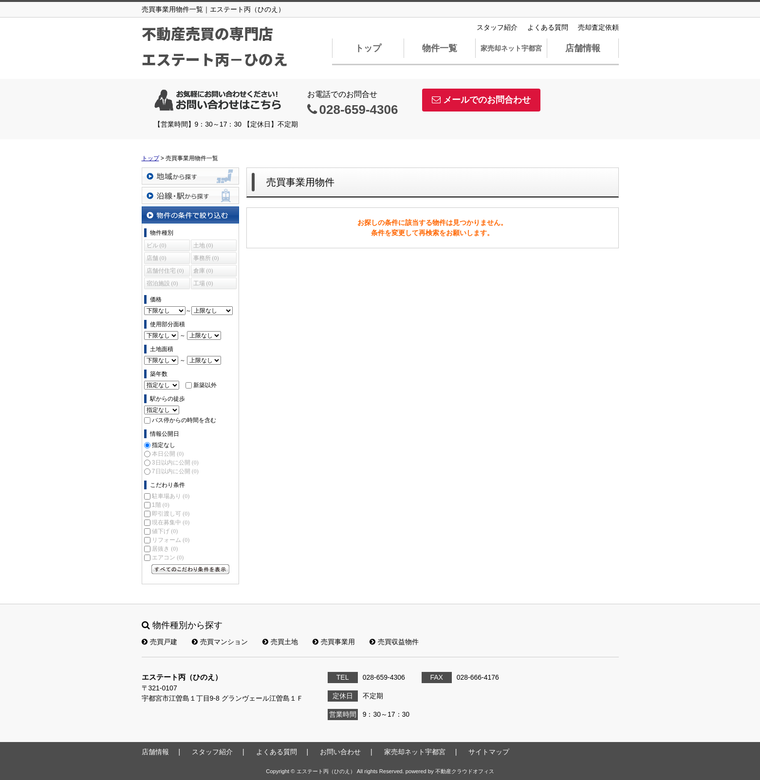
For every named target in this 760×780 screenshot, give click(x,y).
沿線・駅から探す (190, 195)
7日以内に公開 (175, 471)
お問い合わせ (340, 752)
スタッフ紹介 (497, 27)
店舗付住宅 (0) (165, 270)
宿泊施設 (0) (162, 283)
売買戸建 (159, 642)
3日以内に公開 (175, 462)
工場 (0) (203, 283)
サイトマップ (488, 752)
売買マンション (220, 642)
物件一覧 (439, 48)
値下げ (165, 531)
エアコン (168, 557)
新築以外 (205, 385)
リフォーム (170, 540)
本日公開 (168, 453)
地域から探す (190, 176)
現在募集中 (170, 522)
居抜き (165, 548)
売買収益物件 (394, 642)
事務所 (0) (206, 258)
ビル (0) (157, 245)
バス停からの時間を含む (184, 420)
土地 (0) (203, 245)
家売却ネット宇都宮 (511, 48)
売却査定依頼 (598, 27)
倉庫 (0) (203, 270)
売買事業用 (334, 642)
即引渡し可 (170, 513)
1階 (160, 504)
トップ (368, 48)
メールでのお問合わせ (481, 100)
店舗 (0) (157, 258)
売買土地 (280, 642)
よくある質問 (547, 27)
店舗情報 (582, 48)
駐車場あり (170, 496)
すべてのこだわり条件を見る (190, 569)
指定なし (163, 445)
